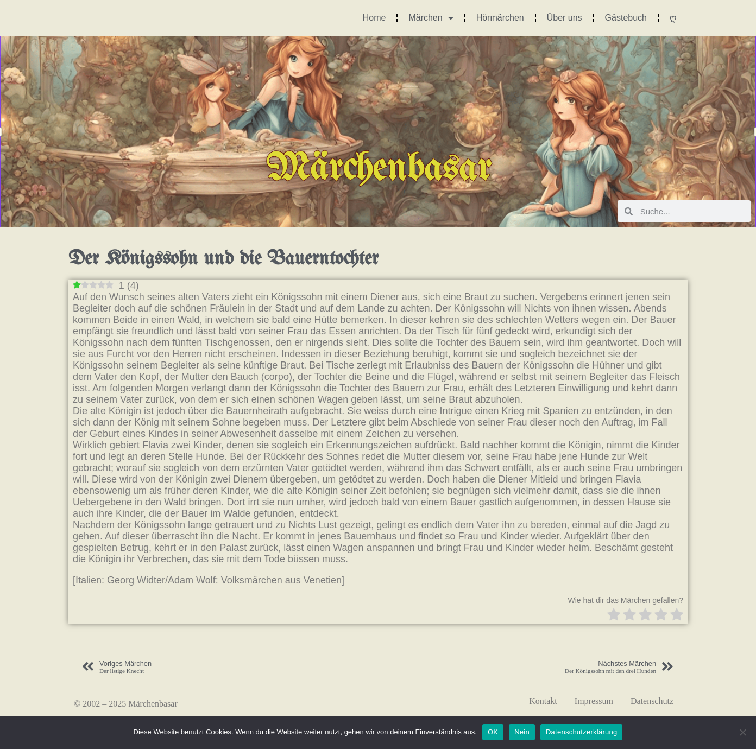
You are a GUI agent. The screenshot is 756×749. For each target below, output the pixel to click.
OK (493, 732)
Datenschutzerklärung (581, 732)
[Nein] (742, 732)
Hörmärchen (500, 17)
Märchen (430, 18)
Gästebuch (626, 17)
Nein (522, 732)
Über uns (564, 17)
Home (374, 17)
